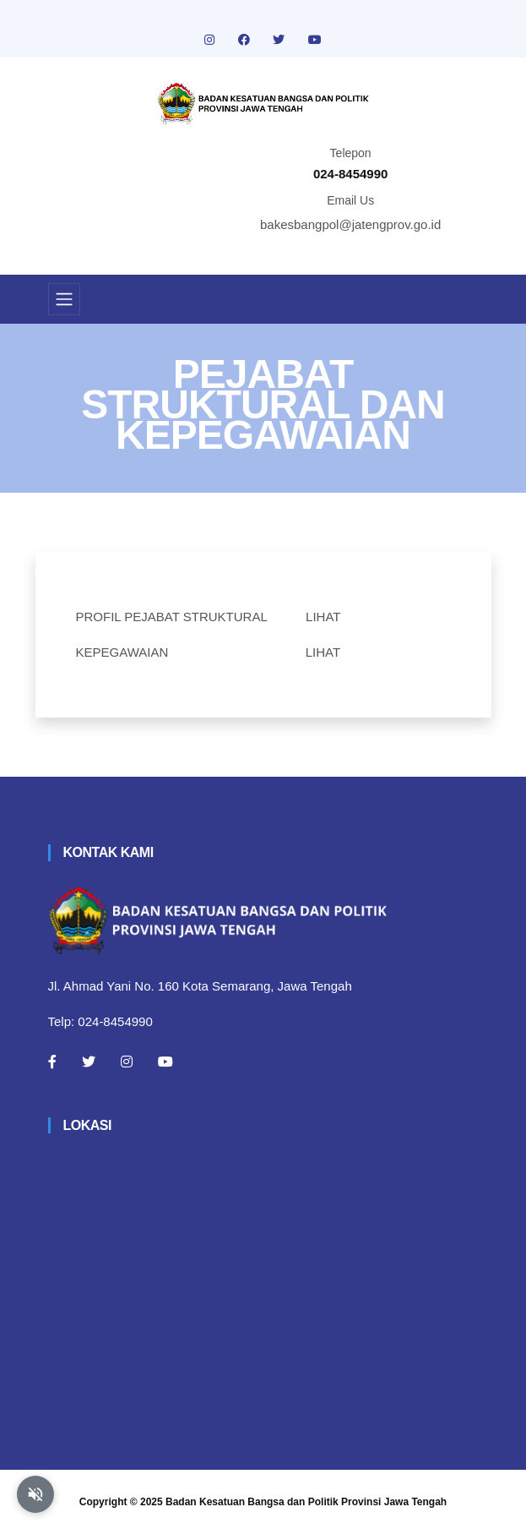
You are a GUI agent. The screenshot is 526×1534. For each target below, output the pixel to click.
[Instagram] (127, 1061)
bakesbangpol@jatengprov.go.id (350, 224)
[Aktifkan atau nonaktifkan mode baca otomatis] (35, 1494)
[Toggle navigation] (64, 299)
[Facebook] (52, 1061)
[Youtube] (165, 1061)
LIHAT (323, 616)
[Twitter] (88, 1061)
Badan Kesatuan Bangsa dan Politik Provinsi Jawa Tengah (306, 1502)
